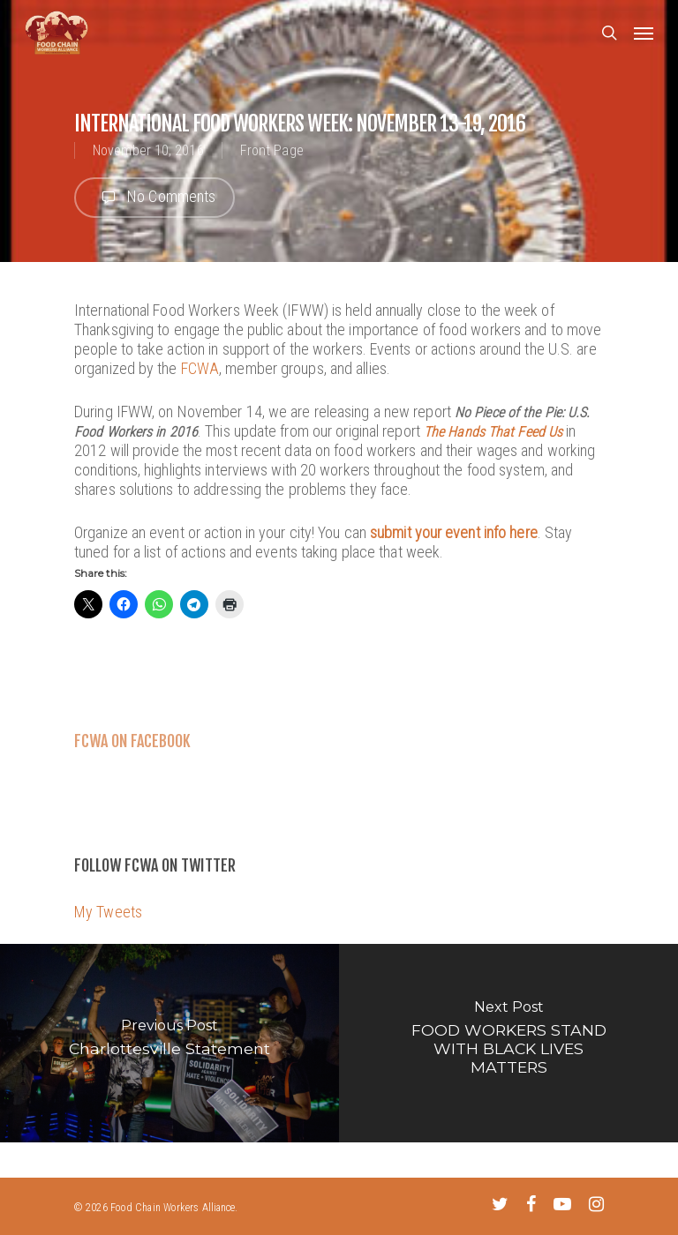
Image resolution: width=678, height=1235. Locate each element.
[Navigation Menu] (643, 32)
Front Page (272, 150)
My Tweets (108, 911)
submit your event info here (454, 532)
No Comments (154, 197)
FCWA (200, 368)
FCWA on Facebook (132, 741)
